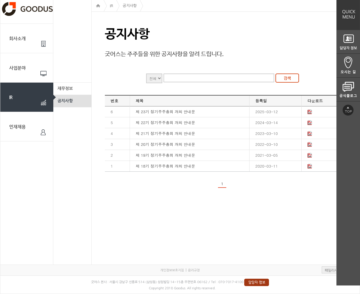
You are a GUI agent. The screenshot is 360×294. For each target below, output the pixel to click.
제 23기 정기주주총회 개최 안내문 (165, 111)
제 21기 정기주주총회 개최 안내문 (165, 133)
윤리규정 (194, 270)
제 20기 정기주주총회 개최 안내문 (165, 144)
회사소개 (17, 38)
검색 (287, 78)
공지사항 (65, 101)
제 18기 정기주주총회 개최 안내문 (165, 166)
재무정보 (65, 88)
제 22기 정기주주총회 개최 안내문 (165, 122)
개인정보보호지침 (172, 270)
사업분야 (17, 68)
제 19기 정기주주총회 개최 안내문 (165, 155)
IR (11, 97)
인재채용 (17, 127)
